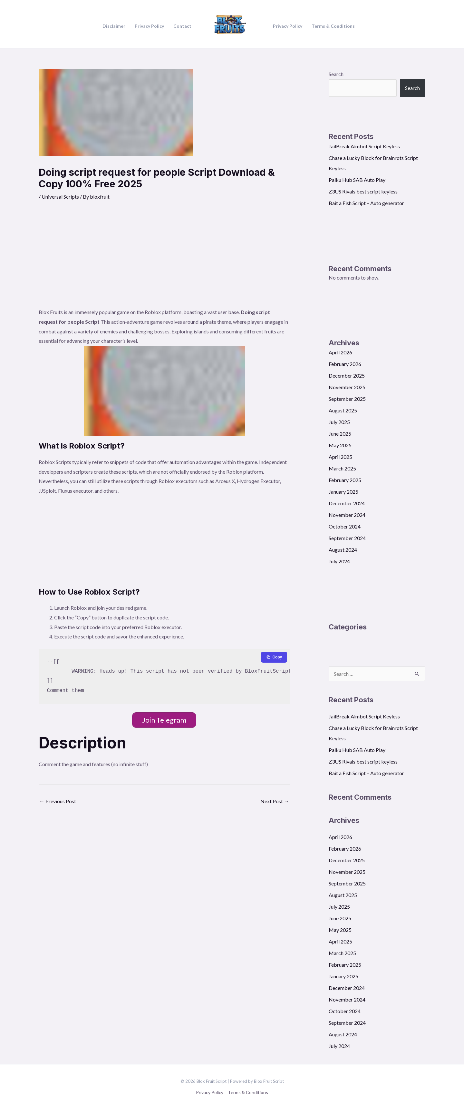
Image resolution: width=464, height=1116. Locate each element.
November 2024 (347, 515)
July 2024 (339, 561)
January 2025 (343, 492)
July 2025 (339, 422)
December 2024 (347, 503)
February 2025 (345, 480)
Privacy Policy (209, 1092)
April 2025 (340, 457)
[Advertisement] (164, 259)
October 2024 (345, 526)
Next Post (274, 801)
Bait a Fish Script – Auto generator (366, 203)
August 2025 (343, 410)
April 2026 (340, 352)
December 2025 (347, 375)
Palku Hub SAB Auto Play (357, 180)
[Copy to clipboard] (274, 657)
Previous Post (57, 801)
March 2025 (342, 468)
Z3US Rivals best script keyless (363, 191)
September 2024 (347, 538)
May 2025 (340, 445)
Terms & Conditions (248, 1092)
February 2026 (345, 364)
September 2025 (347, 399)
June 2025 (340, 433)
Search (336, 74)
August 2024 (343, 550)
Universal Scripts (60, 196)
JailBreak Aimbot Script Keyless (364, 146)
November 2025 (347, 387)
